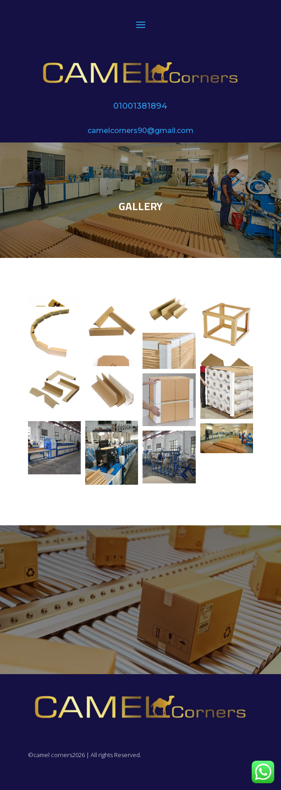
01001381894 (140, 106)
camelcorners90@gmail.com (140, 130)
